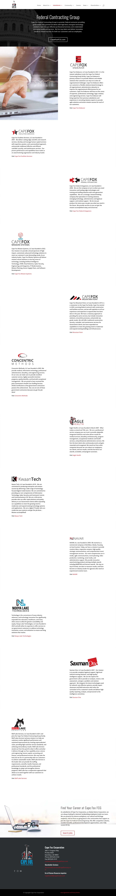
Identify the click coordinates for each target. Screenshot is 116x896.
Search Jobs (68, 833)
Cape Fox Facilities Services (23, 156)
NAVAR (75, 574)
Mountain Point (78, 332)
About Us (46, 5)
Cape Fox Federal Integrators (82, 211)
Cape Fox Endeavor (79, 108)
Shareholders (95, 5)
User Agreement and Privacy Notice (70, 892)
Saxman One (77, 697)
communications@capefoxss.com (56, 861)
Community (68, 5)
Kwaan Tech (18, 516)
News (85, 5)
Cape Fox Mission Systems (23, 274)
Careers (78, 5)
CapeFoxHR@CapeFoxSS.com (55, 876)
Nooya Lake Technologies (23, 636)
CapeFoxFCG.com (58, 39)
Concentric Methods (21, 396)
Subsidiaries (57, 5)
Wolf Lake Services (21, 778)
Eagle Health (77, 455)
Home (39, 5)
